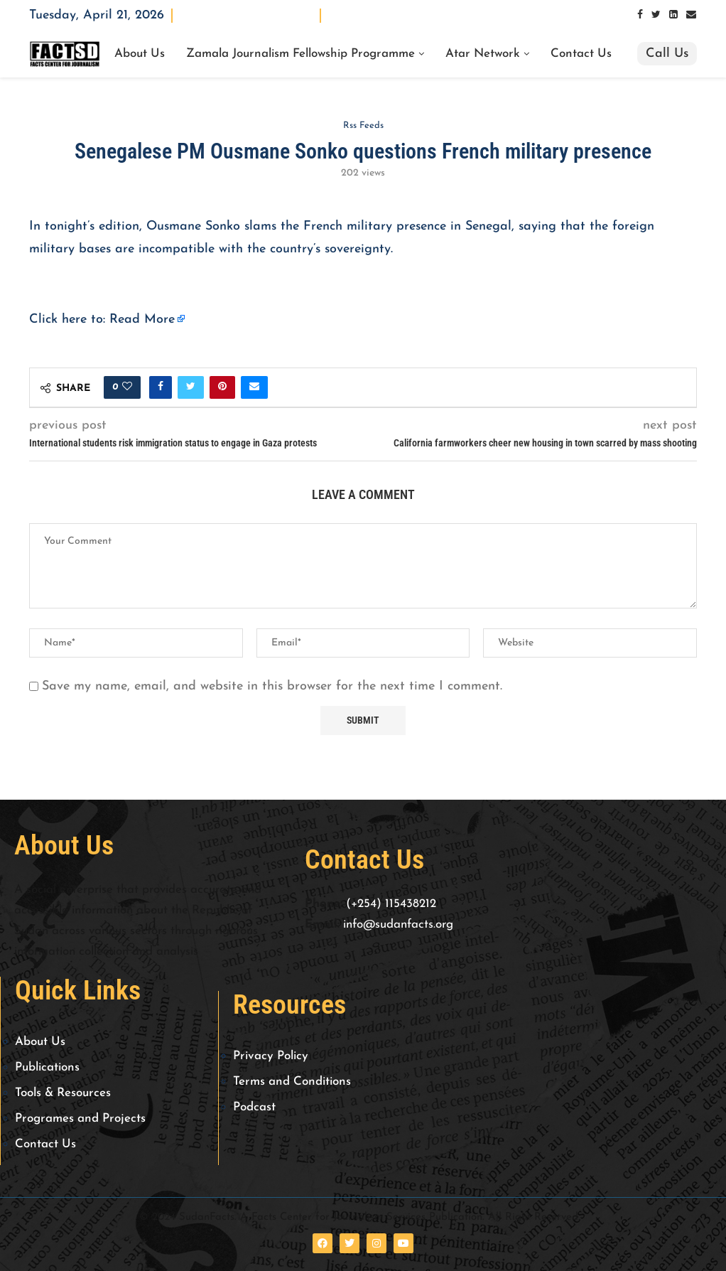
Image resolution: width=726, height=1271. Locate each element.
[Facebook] (640, 15)
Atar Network (482, 54)
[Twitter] (656, 15)
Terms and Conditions (292, 1082)
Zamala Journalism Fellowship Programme (300, 54)
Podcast (254, 1107)
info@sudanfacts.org (398, 924)
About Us (139, 54)
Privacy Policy (270, 1056)
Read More (142, 319)
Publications (47, 1067)
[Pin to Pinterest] (222, 387)
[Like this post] (127, 387)
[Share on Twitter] (191, 387)
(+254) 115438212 (391, 904)
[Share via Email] (254, 387)
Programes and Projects (80, 1118)
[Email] (691, 15)
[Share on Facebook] (160, 387)
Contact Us (581, 54)
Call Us (667, 53)
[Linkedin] (673, 15)
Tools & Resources (63, 1093)
